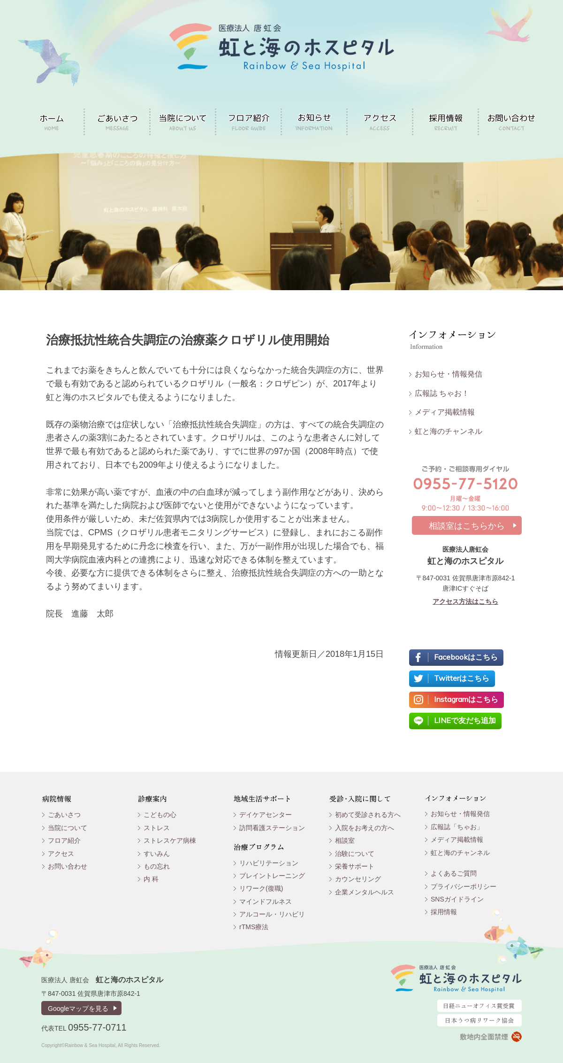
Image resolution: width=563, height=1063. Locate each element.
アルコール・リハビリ (272, 914)
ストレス (157, 828)
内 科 (151, 879)
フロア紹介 (64, 840)
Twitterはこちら (461, 678)
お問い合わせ (67, 866)
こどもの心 (160, 814)
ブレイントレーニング (272, 875)
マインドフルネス (265, 901)
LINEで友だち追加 (465, 720)
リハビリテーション (268, 863)
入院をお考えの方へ (364, 828)
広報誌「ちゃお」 (457, 827)
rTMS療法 (253, 927)
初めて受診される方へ (368, 814)
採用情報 (444, 912)
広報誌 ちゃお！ (442, 393)
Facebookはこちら (466, 657)
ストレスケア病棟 (170, 840)
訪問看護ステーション (272, 828)
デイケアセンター (265, 814)
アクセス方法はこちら (465, 601)
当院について (67, 828)
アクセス (61, 853)
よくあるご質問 (454, 873)
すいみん (157, 853)
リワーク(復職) (261, 888)
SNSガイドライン (457, 899)
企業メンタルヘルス (364, 892)
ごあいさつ (64, 814)
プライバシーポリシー (463, 886)
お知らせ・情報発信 (448, 374)
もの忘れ (157, 866)
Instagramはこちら (466, 699)
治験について (354, 853)
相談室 (345, 840)
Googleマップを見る (78, 1008)
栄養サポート (354, 866)
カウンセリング (358, 879)
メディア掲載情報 (445, 412)
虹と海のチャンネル (448, 431)
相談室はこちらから (467, 526)
